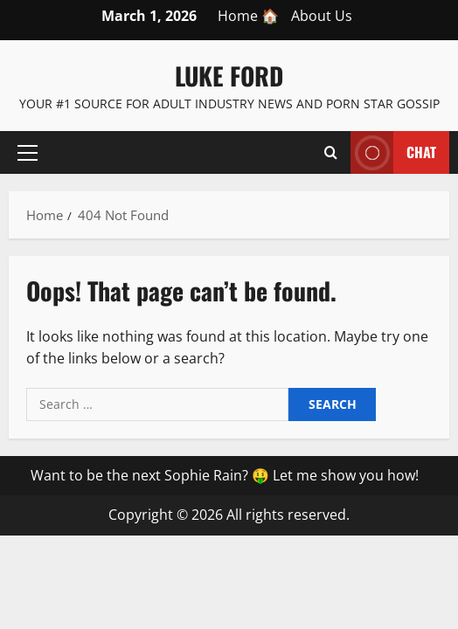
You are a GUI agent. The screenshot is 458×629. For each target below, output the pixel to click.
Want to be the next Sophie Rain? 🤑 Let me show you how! (225, 475)
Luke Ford (229, 75)
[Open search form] (330, 152)
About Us (321, 15)
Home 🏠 (248, 15)
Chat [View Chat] (393, 152)
